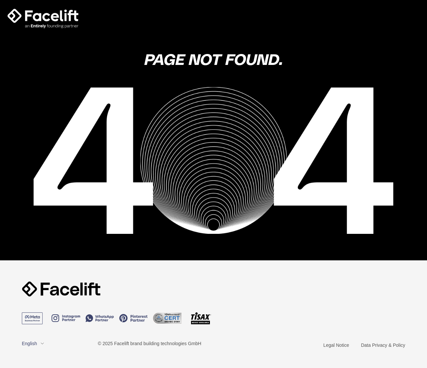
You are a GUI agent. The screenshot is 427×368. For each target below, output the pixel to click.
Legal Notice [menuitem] (336, 345)
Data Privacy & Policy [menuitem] (383, 345)
